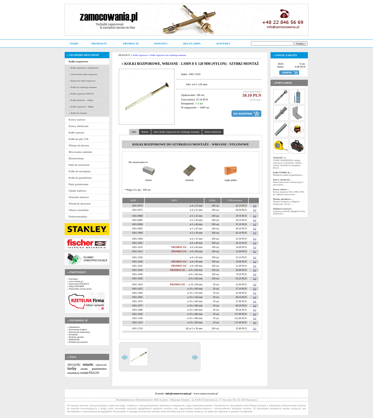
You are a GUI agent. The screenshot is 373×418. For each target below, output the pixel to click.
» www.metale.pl (75, 281)
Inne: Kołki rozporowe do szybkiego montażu (176, 131)
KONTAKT (223, 43)
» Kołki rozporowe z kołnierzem (83, 68)
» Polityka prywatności (77, 342)
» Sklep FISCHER (75, 286)
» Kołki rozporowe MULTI (81, 93)
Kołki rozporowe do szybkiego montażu (168, 55)
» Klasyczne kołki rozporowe (82, 81)
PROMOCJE (131, 43)
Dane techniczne (213, 131)
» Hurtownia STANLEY (78, 284)
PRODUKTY (99, 43)
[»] (254, 205)
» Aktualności (73, 327)
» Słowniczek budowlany (78, 332)
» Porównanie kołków (77, 329)
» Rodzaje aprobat (75, 337)
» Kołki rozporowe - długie (81, 106)
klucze (94, 373)
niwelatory (73, 373)
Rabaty (144, 131)
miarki (88, 365)
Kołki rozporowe (140, 55)
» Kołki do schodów (78, 113)
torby (71, 369)
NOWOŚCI (160, 43)
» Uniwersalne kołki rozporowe (83, 74)
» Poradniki (72, 334)
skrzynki (73, 365)
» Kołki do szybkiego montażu (83, 87)
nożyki (84, 372)
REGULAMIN (192, 43)
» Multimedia (73, 339)
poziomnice (99, 368)
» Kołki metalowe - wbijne (81, 100)
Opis (134, 131)
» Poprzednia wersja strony (79, 289)
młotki (84, 369)
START (74, 43)
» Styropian (72, 279)
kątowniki (101, 364)
